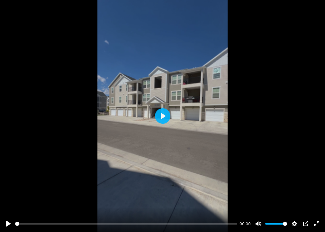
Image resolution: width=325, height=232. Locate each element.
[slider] (126, 224)
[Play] (8, 223)
